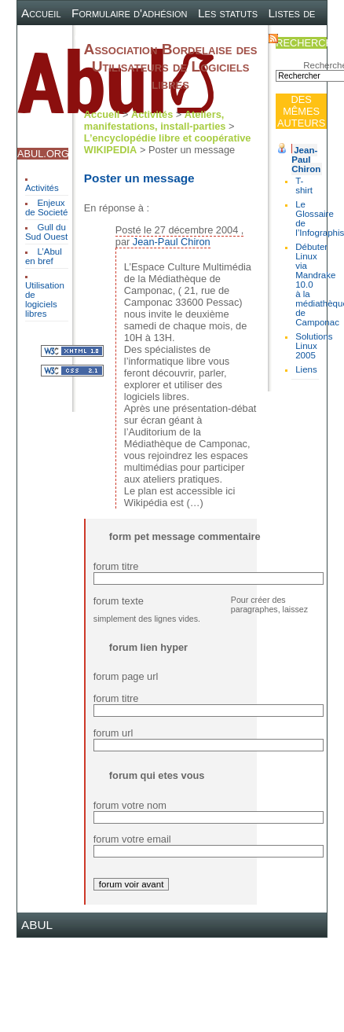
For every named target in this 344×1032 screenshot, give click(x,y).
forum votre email (132, 839)
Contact (236, 37)
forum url (113, 733)
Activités (42, 188)
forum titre (116, 566)
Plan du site (172, 37)
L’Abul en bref (43, 256)
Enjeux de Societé (46, 207)
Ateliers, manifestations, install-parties (155, 120)
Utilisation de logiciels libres (44, 299)
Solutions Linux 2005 (313, 346)
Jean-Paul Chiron (305, 159)
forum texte (118, 601)
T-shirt (304, 185)
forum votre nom (130, 805)
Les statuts (228, 13)
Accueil (41, 13)
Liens (306, 369)
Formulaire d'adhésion (129, 13)
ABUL (37, 924)
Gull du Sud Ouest (46, 231)
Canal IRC (102, 37)
